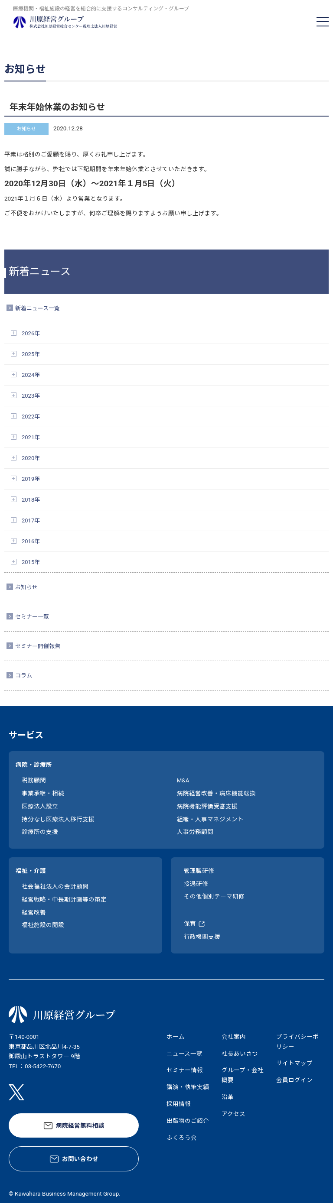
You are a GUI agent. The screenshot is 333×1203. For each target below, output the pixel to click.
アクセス (233, 1113)
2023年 (31, 395)
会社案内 (234, 1036)
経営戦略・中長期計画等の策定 (64, 899)
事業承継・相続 (43, 793)
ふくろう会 (181, 1137)
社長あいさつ (240, 1053)
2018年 (31, 499)
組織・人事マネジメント (210, 819)
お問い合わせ (80, 1158)
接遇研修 (196, 883)
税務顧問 (34, 780)
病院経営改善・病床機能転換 (216, 793)
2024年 (31, 375)
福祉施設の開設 (43, 924)
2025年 (31, 354)
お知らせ (26, 587)
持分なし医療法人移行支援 (58, 819)
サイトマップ (294, 1063)
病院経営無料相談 (80, 1125)
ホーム (175, 1036)
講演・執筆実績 (187, 1086)
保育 (190, 923)
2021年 (31, 437)
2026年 (31, 333)
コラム (23, 675)
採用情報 (178, 1103)
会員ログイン (294, 1080)
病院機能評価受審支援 (207, 806)
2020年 (31, 458)
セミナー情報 (184, 1070)
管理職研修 (199, 870)
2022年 (31, 416)
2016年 (31, 541)
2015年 (31, 562)
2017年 (31, 520)
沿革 (228, 1096)
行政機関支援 (202, 936)
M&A (183, 780)
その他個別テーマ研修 (214, 896)
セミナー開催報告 (37, 646)
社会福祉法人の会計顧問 (55, 886)
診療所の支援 (40, 831)
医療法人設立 (40, 806)
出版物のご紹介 (187, 1120)
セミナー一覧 (32, 616)
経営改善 (34, 912)
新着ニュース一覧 (37, 308)
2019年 (31, 479)
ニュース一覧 (184, 1053)
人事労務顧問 (195, 831)
